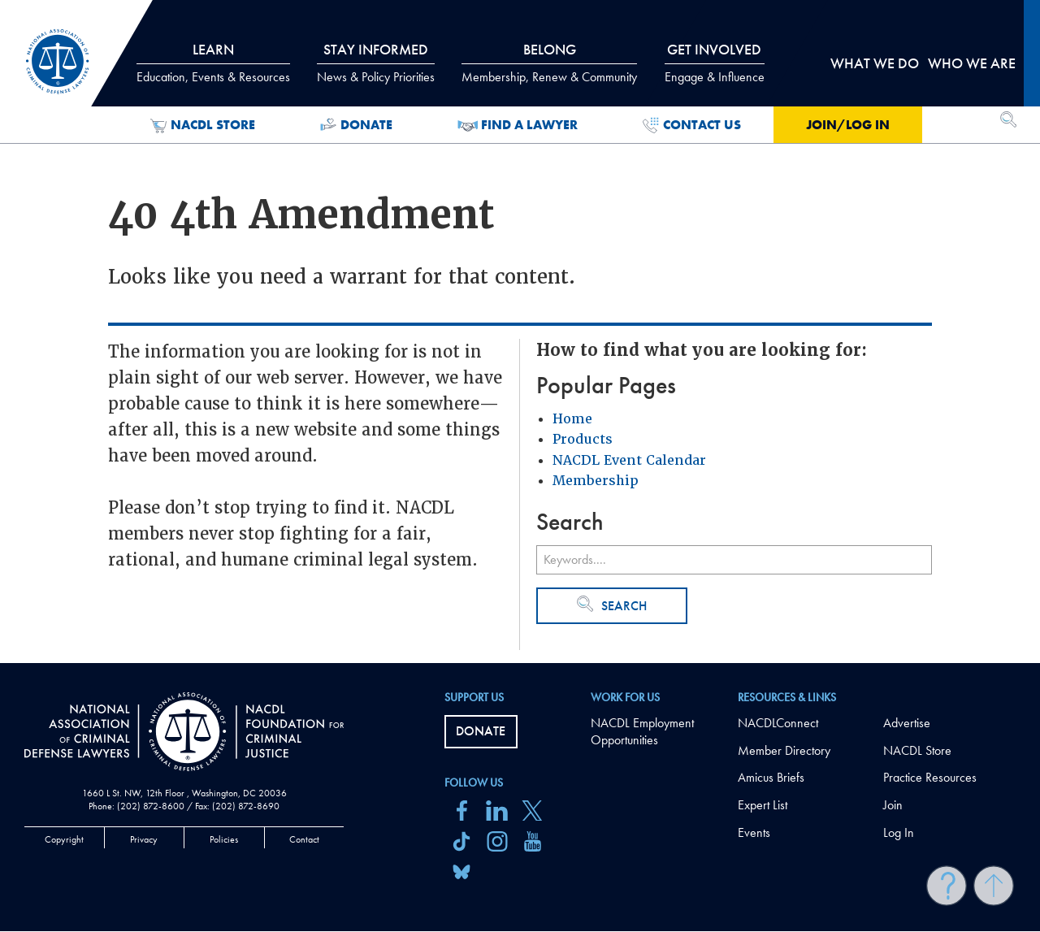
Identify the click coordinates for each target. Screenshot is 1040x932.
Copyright (64, 839)
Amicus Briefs (771, 777)
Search (612, 605)
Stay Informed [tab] (376, 62)
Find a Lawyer (517, 125)
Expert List (762, 804)
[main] (520, 331)
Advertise (906, 722)
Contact (304, 839)
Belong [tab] (549, 62)
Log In (898, 832)
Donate (356, 125)
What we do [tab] (874, 63)
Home (572, 418)
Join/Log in (848, 124)
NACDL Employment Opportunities (642, 731)
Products (582, 439)
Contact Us (692, 125)
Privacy (144, 839)
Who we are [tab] (972, 63)
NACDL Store (202, 125)
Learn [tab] (213, 62)
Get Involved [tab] (715, 62)
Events (754, 832)
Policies (224, 839)
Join (893, 804)
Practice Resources (930, 777)
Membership (595, 480)
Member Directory (784, 750)
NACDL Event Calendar (629, 460)
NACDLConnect (778, 722)
